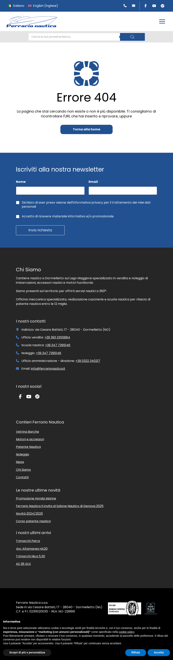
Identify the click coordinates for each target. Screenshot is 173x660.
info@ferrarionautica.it (48, 368)
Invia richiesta (40, 230)
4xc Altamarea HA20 (32, 548)
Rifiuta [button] (135, 652)
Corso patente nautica (33, 521)
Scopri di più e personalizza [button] (27, 652)
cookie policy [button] (126, 631)
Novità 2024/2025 (29, 513)
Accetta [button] (159, 652)
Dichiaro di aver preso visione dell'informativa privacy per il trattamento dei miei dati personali (86, 205)
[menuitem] (16, 6)
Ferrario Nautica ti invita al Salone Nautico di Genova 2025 (59, 506)
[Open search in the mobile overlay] (86, 37)
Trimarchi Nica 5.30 (30, 556)
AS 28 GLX (23, 564)
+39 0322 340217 (88, 361)
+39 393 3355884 (57, 337)
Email (94, 182)
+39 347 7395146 (57, 345)
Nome (22, 182)
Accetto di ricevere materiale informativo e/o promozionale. (68, 216)
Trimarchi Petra (28, 541)
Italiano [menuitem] (18, 5)
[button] (162, 21)
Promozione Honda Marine (36, 498)
